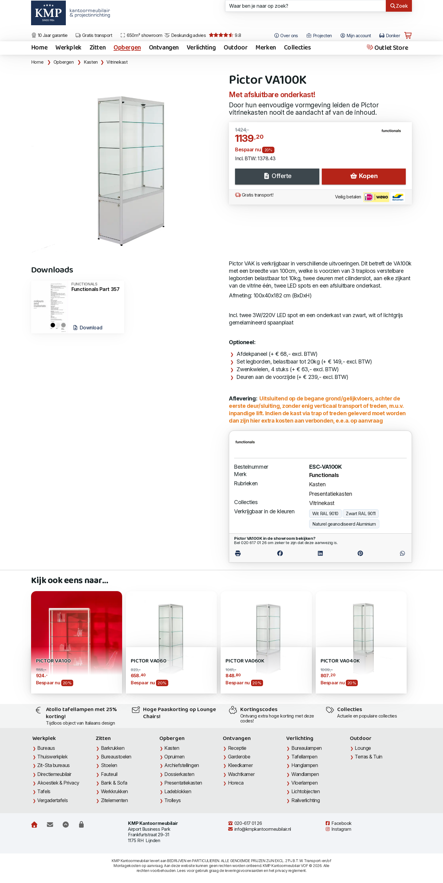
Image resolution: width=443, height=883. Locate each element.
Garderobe (239, 757)
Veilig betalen (370, 197)
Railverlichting (305, 800)
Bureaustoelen (116, 757)
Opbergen (127, 48)
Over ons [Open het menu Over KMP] (286, 35)
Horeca (236, 783)
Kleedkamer (240, 765)
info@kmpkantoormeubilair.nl (259, 829)
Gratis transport (93, 35)
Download (87, 327)
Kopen (363, 176)
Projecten (319, 35)
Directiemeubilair (54, 774)
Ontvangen (164, 48)
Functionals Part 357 (95, 287)
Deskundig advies (185, 35)
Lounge (363, 748)
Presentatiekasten (330, 494)
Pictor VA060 (148, 661)
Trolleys (172, 800)
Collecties (297, 48)
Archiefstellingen (181, 765)
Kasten (91, 62)
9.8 (225, 35)
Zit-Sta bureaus (53, 765)
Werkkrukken (114, 791)
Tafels (43, 791)
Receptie (237, 748)
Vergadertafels (52, 800)
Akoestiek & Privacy (58, 783)
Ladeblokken (177, 791)
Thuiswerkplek (52, 757)
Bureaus (46, 748)
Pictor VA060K (245, 661)
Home (39, 48)
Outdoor (235, 48)
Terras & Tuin (368, 757)
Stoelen (109, 765)
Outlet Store (387, 48)
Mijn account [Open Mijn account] (355, 35)
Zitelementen (114, 800)
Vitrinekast (116, 62)
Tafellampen (304, 757)
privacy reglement (290, 870)
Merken (265, 48)
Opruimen (174, 757)
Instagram (338, 829)
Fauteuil (109, 774)
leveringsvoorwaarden (244, 870)
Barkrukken (113, 748)
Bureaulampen (306, 748)
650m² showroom (141, 35)
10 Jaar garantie (49, 35)
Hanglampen (304, 765)
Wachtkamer (241, 774)
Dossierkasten (179, 774)
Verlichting (201, 48)
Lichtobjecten (305, 791)
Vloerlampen (304, 783)
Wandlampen (305, 774)
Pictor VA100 (53, 661)
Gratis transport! (254, 195)
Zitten (98, 48)
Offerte (277, 176)
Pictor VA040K (340, 661)
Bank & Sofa (114, 783)
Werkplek (68, 48)
